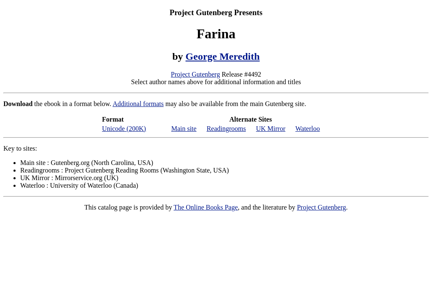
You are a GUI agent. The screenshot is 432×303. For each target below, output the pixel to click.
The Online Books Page (205, 207)
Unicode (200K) (124, 128)
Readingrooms (226, 128)
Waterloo (307, 128)
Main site (184, 128)
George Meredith (223, 56)
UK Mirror (270, 128)
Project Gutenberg (195, 74)
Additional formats (137, 103)
